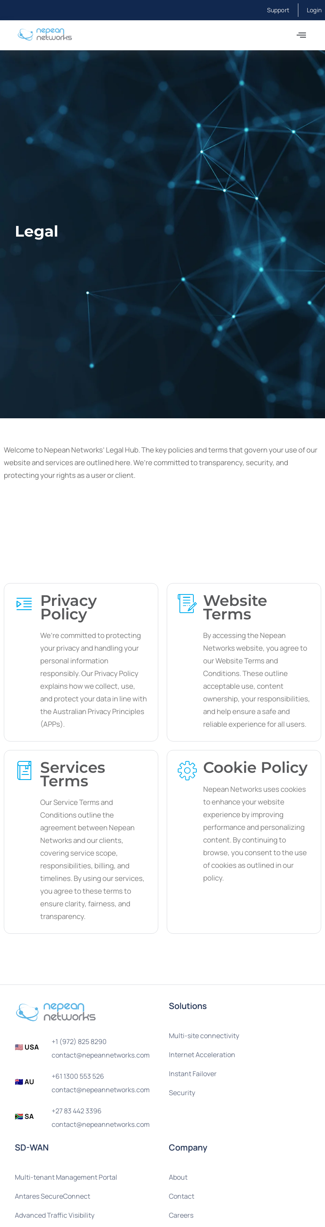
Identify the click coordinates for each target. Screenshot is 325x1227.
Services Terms (72, 773)
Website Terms (235, 607)
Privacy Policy (68, 607)
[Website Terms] (187, 603)
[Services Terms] (24, 770)
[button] (301, 35)
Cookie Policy (255, 767)
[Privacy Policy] (24, 603)
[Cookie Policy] (187, 770)
